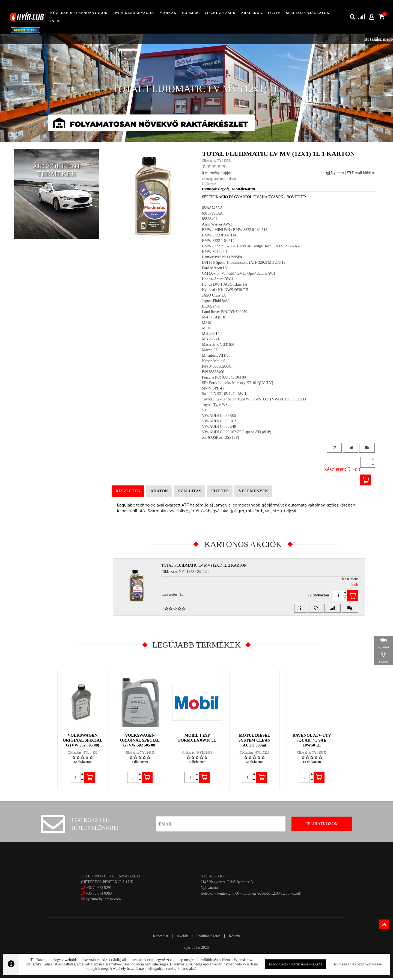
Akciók (182, 936)
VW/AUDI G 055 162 (219, 421)
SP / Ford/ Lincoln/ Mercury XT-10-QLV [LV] (237, 383)
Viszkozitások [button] (220, 13)
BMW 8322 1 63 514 (218, 241)
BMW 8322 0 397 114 (219, 235)
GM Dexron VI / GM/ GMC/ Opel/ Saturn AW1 (238, 273)
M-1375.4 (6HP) (214, 317)
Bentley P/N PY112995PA (222, 257)
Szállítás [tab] (189, 491)
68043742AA (212, 208)
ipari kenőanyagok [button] (133, 13)
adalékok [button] (251, 13)
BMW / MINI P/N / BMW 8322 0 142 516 (234, 230)
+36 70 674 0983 (99, 893)
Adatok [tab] (159, 491)
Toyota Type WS (215, 405)
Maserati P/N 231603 (218, 344)
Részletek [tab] (128, 491)
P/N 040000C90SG (217, 366)
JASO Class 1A (214, 295)
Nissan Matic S (213, 361)
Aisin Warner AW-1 (217, 224)
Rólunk (234, 936)
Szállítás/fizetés (208, 936)
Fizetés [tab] (219, 491)
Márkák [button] (168, 13)
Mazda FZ (210, 350)
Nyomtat (335, 173)
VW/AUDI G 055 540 (219, 426)
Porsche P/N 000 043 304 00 (224, 377)
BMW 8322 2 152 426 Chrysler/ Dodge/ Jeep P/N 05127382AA (251, 246)
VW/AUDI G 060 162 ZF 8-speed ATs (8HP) (236, 432)
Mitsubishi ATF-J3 (216, 355)
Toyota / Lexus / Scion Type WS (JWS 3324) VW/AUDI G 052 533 (254, 399)
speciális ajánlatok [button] (307, 13)
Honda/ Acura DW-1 (218, 279)
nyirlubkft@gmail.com (101, 899)
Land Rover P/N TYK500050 (224, 312)
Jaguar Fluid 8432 (216, 301)
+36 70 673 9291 (99, 888)
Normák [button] (190, 13)
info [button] (54, 21)
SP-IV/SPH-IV (213, 388)
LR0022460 (211, 306)
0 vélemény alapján (217, 173)
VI (204, 410)
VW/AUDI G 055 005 (219, 416)
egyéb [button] (274, 13)
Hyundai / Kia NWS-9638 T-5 (225, 290)
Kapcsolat (160, 936)
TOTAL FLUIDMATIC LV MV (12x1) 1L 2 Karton (204, 565)
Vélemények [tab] (253, 491)
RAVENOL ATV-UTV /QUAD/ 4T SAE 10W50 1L (312, 740)
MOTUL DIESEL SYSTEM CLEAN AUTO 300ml (255, 740)
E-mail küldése (361, 173)
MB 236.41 (210, 339)
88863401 (209, 219)
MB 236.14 (210, 334)
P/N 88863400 (213, 372)
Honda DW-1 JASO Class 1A (224, 284)
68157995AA (212, 213)
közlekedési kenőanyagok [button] (79, 13)
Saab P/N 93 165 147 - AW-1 (224, 394)
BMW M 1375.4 (214, 252)
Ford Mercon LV (215, 268)
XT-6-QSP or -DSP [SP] (220, 437)
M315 (206, 323)
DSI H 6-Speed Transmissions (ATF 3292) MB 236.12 (243, 262)
